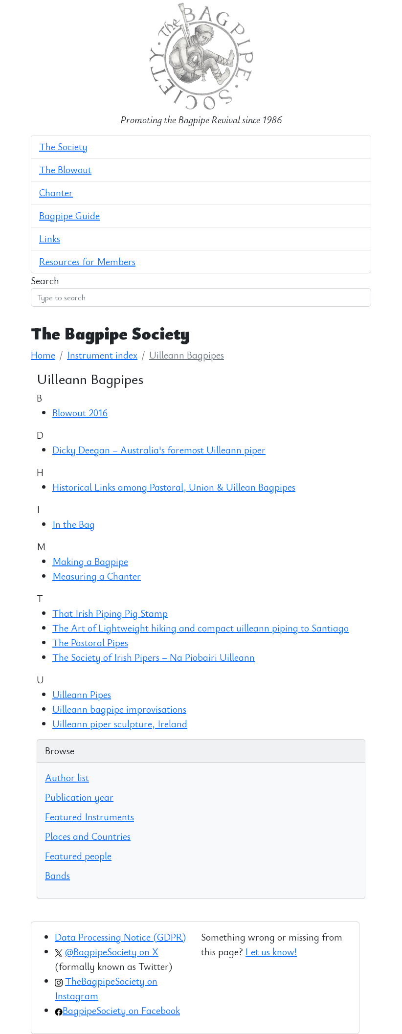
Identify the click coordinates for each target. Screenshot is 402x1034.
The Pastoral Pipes (90, 642)
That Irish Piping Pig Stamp (110, 613)
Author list (67, 777)
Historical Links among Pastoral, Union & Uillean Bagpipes (173, 487)
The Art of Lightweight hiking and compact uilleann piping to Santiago (200, 627)
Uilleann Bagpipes (186, 354)
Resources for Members (87, 261)
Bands (57, 875)
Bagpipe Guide (69, 215)
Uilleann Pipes (81, 694)
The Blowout (65, 169)
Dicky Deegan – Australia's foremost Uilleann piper (159, 449)
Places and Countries (88, 836)
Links (49, 238)
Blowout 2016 (80, 412)
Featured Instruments (89, 816)
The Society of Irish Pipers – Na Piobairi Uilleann (153, 657)
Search (45, 280)
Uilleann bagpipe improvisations (119, 709)
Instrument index (102, 354)
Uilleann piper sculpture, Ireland (119, 723)
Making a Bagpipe (90, 561)
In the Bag (73, 524)
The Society (63, 146)
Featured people (78, 855)
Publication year (79, 797)
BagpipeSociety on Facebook (121, 1010)
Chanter (56, 192)
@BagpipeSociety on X (111, 951)
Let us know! (271, 951)
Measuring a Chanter (96, 576)
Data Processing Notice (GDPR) (120, 937)
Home (43, 354)
